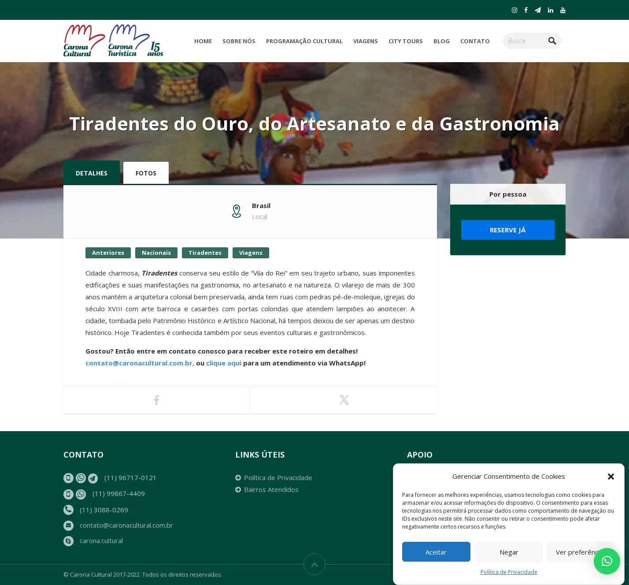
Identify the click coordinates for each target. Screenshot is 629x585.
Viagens (365, 41)
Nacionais (156, 253)
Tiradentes (205, 253)
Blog (441, 41)
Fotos (146, 173)
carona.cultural (101, 540)
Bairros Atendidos (271, 489)
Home (203, 41)
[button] (611, 477)
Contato (475, 41)
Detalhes (91, 173)
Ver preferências (581, 552)
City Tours (405, 41)
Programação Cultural (304, 41)
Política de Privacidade (509, 573)
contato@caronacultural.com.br (126, 525)
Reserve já (507, 229)
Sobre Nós (238, 41)
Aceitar (436, 552)
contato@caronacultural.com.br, (139, 362)
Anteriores (108, 253)
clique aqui (224, 362)
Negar (509, 552)
